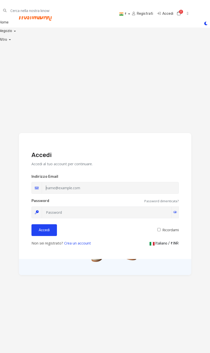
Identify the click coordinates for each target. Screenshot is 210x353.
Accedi (44, 230)
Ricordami (170, 230)
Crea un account (77, 243)
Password (40, 201)
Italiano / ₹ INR (164, 243)
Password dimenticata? (161, 201)
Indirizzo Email (44, 176)
